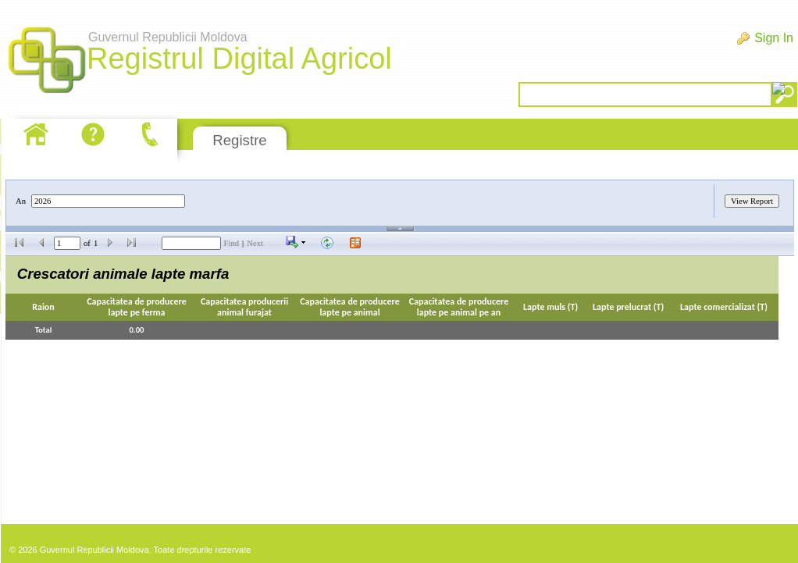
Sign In (773, 38)
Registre (239, 140)
